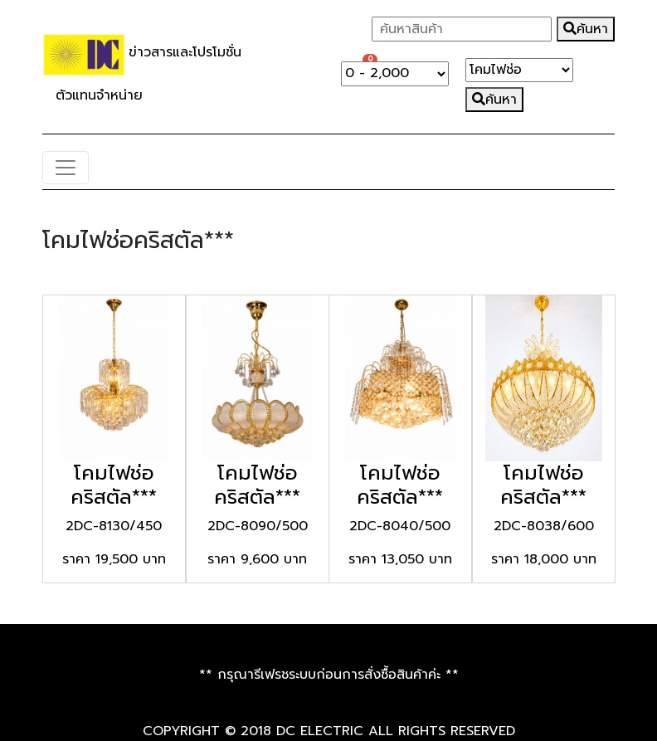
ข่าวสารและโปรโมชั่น (192, 53)
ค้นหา (585, 29)
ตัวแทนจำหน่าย (99, 95)
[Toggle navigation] (65, 167)
